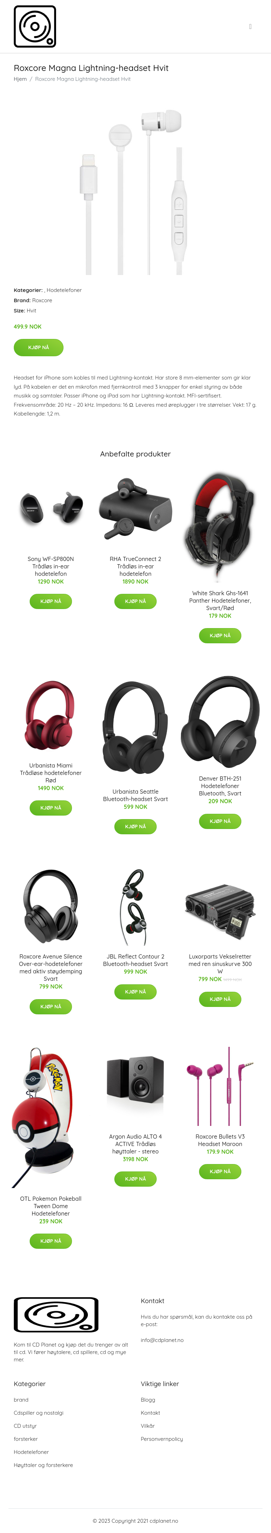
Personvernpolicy (162, 1439)
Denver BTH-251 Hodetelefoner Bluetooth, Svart (220, 786)
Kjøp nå (38, 347)
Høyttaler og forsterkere (43, 1465)
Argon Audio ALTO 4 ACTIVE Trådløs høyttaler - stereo (135, 1144)
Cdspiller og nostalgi (39, 1412)
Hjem (20, 79)
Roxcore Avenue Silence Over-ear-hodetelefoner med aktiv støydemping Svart (51, 967)
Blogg (148, 1399)
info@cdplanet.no (162, 1340)
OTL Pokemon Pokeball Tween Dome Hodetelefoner (51, 1206)
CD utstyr (25, 1425)
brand (21, 1399)
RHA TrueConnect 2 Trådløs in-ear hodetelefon (135, 566)
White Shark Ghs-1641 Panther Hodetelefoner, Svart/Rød (220, 601)
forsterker (26, 1439)
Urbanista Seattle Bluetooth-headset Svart (135, 795)
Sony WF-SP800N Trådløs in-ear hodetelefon (51, 566)
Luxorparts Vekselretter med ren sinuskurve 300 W (220, 964)
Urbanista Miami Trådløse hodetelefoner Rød (51, 773)
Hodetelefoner (64, 290)
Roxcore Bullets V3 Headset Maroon (220, 1140)
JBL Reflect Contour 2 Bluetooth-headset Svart (135, 960)
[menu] (251, 26)
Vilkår (148, 1425)
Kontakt (150, 1412)
